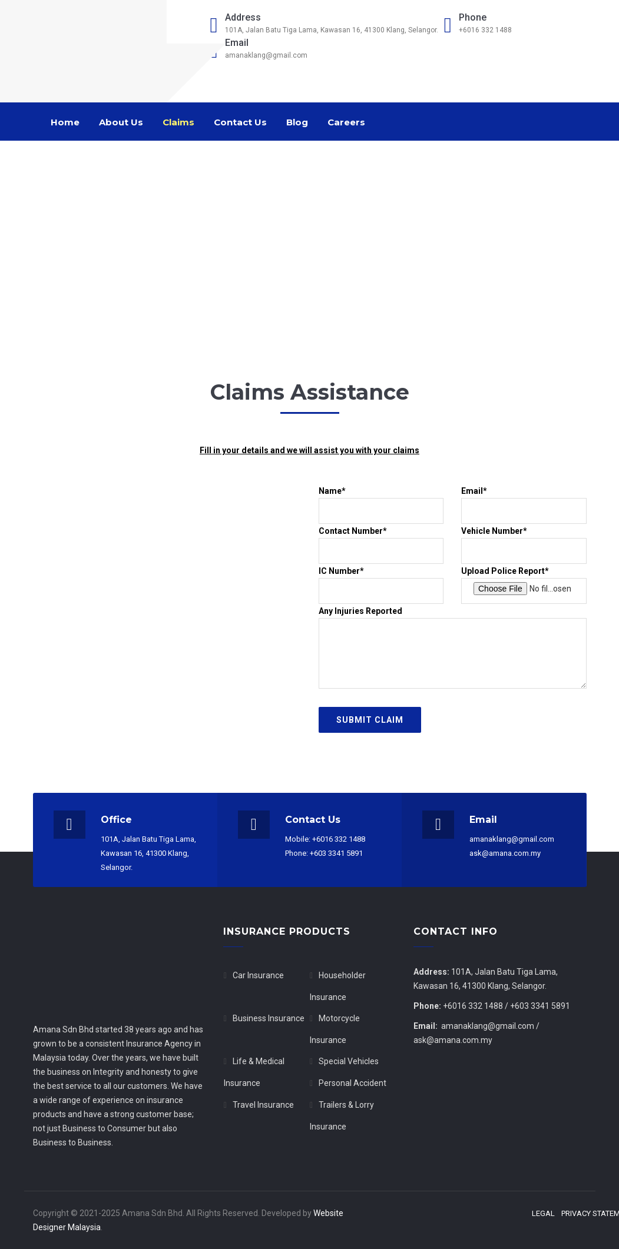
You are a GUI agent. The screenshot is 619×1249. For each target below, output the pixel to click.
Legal (543, 1213)
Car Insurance (258, 975)
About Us (121, 122)
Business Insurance (268, 1018)
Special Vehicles (349, 1061)
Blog (297, 122)
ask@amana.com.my (452, 1040)
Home (65, 122)
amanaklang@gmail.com (487, 1026)
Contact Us (240, 122)
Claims (178, 122)
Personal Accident (352, 1083)
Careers (346, 122)
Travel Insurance (263, 1105)
